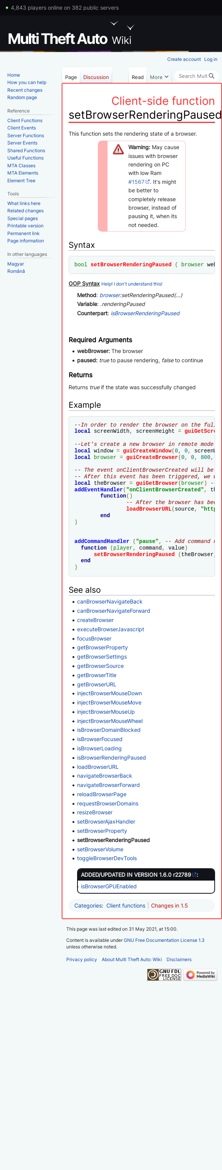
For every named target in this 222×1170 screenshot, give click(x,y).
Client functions (125, 905)
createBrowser (95, 620)
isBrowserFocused (100, 739)
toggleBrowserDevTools (107, 858)
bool (80, 264)
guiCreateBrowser (152, 457)
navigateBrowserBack (104, 775)
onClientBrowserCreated (165, 489)
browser (192, 264)
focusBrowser (94, 638)
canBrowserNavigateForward (113, 610)
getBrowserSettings (102, 656)
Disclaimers (179, 959)
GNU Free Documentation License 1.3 (164, 940)
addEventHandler (98, 489)
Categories (88, 905)
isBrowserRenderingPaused (145, 313)
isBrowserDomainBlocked (109, 729)
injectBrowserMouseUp (106, 711)
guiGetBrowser (157, 483)
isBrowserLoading (99, 748)
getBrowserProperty (102, 647)
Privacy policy (81, 959)
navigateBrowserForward (108, 785)
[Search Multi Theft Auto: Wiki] (197, 76)
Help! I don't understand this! (131, 284)
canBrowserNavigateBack (110, 601)
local (82, 431)
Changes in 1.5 (169, 905)
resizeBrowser (95, 812)
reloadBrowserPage (101, 794)
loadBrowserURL (149, 509)
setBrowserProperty (102, 830)
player (123, 547)
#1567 (136, 181)
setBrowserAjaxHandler (106, 821)
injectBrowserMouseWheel (110, 721)
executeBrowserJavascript (110, 629)
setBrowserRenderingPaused (131, 264)
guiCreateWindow (147, 450)
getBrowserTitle (96, 675)
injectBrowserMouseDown (109, 693)
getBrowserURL (96, 684)
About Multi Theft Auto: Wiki (132, 959)
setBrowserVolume (100, 849)
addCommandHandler (102, 541)
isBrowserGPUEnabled (109, 886)
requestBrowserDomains (107, 803)
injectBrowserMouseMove (109, 702)
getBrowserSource (100, 665)
